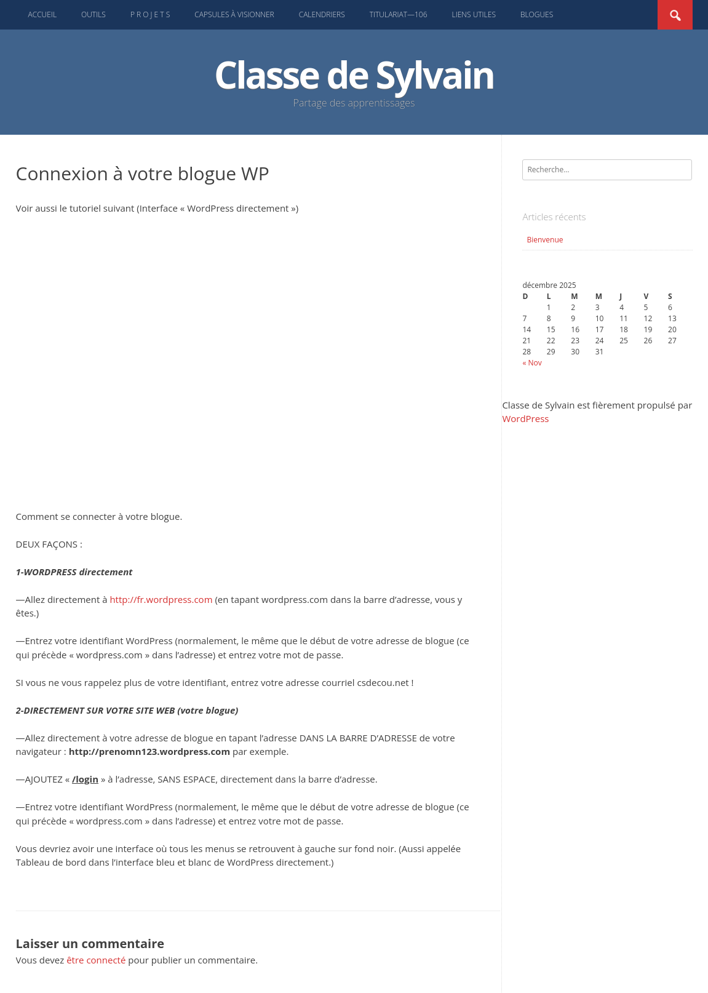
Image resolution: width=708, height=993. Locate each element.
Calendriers (322, 14)
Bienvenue (545, 239)
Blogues (536, 14)
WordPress (525, 418)
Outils (93, 14)
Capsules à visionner (234, 14)
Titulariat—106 (399, 14)
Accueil (42, 14)
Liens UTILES (474, 14)
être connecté (95, 960)
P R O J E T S (150, 14)
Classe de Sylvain (354, 74)
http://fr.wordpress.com (160, 599)
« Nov (531, 362)
